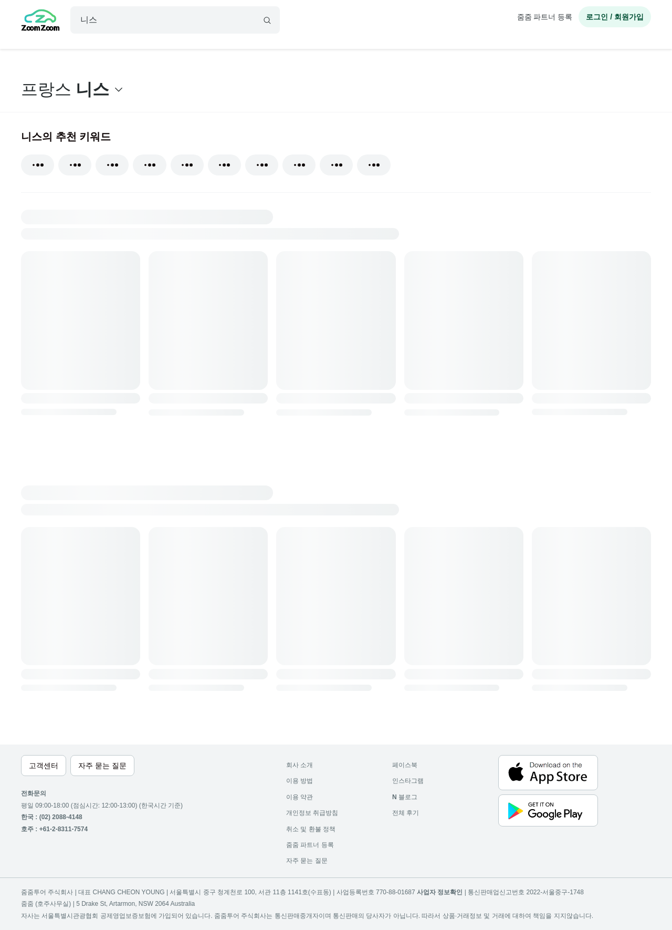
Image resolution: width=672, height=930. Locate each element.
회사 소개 (299, 765)
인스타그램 (408, 780)
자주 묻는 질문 (307, 860)
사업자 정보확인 (440, 892)
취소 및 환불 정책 (310, 829)
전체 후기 (405, 813)
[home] (40, 21)
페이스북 (404, 765)
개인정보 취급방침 (312, 813)
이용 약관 (299, 797)
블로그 (404, 797)
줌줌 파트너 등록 (545, 17)
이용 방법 (299, 780)
